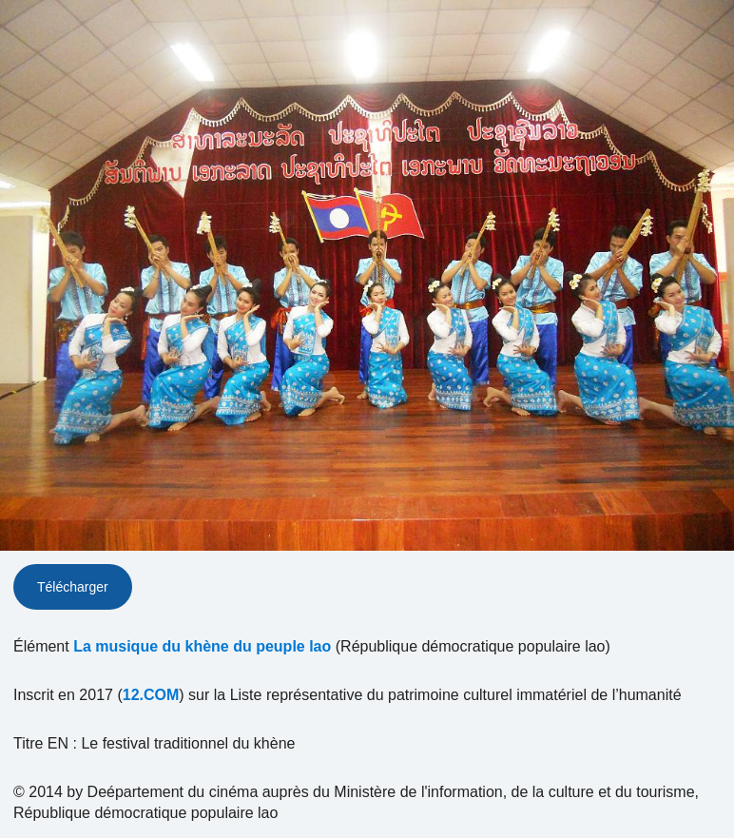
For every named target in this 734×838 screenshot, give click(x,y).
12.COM (151, 695)
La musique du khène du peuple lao (202, 646)
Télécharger (72, 586)
